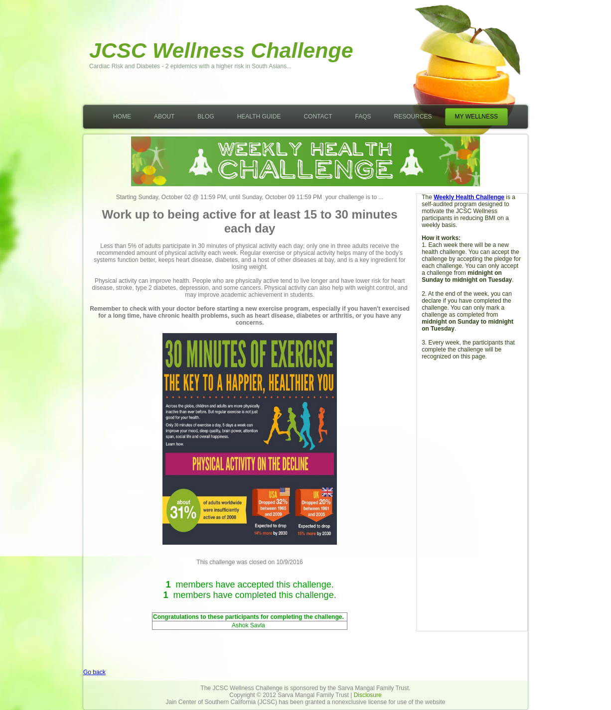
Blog (205, 116)
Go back (94, 672)
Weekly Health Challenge (469, 197)
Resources (413, 116)
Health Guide (259, 116)
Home (122, 116)
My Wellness (476, 116)
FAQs (363, 116)
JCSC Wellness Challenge (221, 50)
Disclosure (368, 695)
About (164, 116)
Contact (318, 116)
